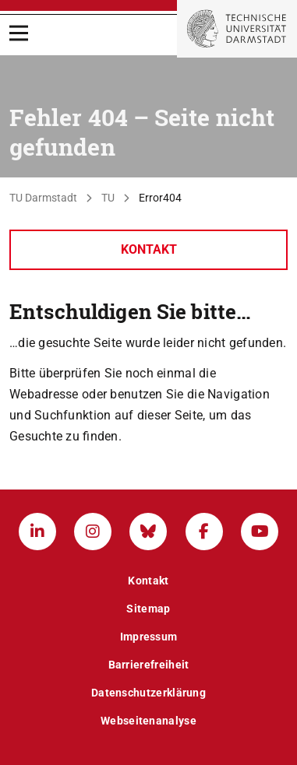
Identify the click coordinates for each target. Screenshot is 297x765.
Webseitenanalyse (148, 720)
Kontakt (149, 249)
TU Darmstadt (43, 197)
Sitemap (148, 608)
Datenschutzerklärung (148, 692)
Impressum (149, 636)
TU (108, 197)
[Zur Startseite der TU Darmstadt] (237, 29)
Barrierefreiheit (148, 664)
